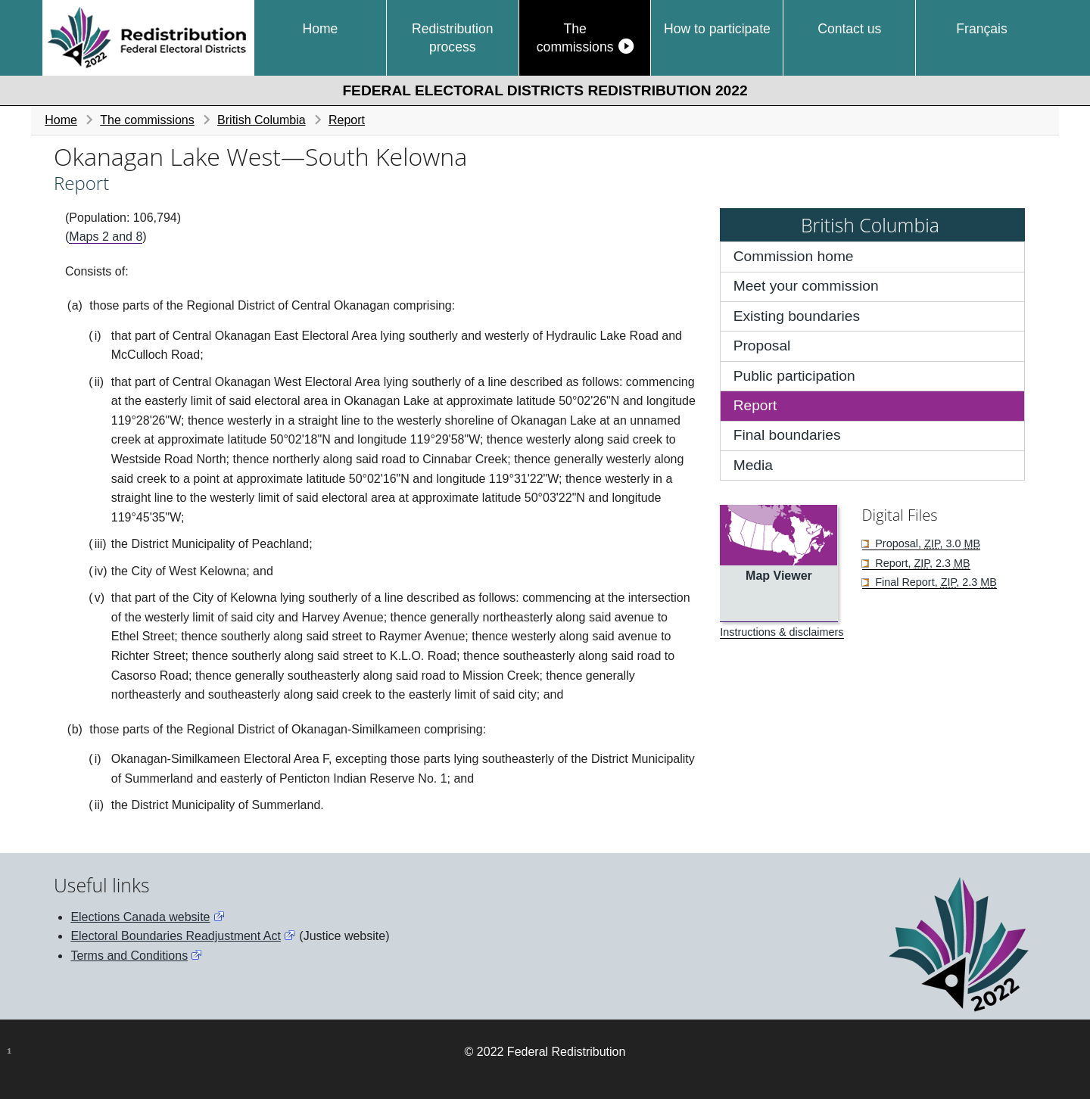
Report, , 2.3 (921, 563)
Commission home (793, 256)
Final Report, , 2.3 (934, 582)
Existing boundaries (796, 316)
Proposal (762, 345)
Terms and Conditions (129, 955)
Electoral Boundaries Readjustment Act (175, 935)
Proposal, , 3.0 (926, 543)
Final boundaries (787, 435)
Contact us (849, 28)
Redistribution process (453, 37)
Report (347, 120)
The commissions (575, 37)
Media (753, 465)
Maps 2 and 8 (105, 236)
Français (981, 28)
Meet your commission (806, 286)
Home (320, 28)
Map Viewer (779, 575)
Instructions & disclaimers (781, 632)
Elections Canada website (140, 917)
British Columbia (261, 120)
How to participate (717, 28)
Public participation (794, 376)
